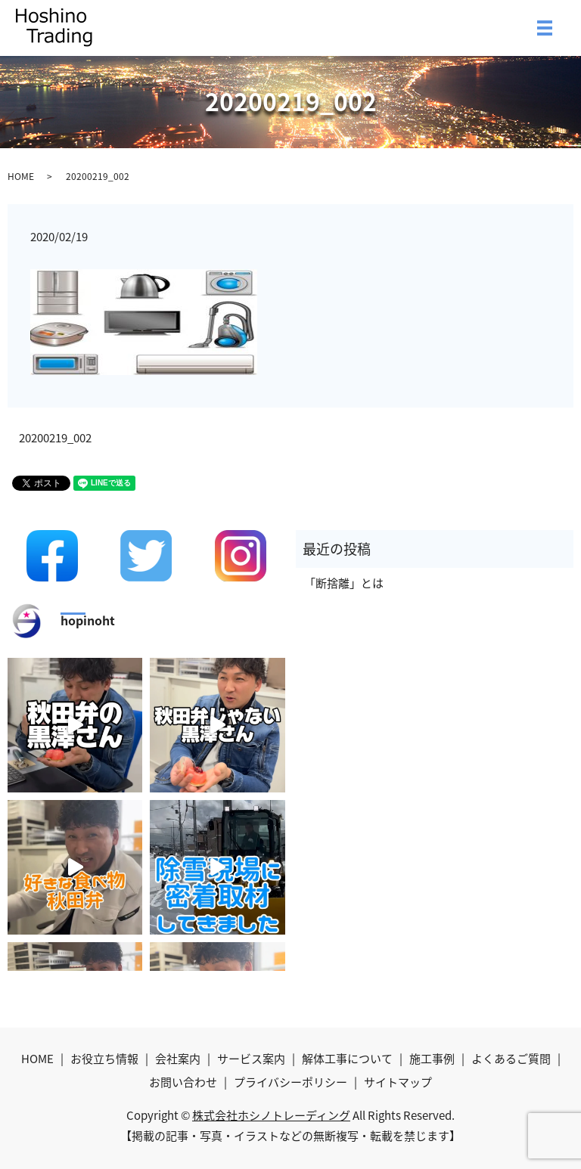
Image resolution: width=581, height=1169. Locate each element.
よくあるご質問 (511, 1058)
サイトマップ (398, 1082)
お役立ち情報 (104, 1058)
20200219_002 (55, 438)
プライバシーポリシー (290, 1082)
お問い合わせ (183, 1082)
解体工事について (347, 1058)
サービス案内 (251, 1058)
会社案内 (177, 1058)
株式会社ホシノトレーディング (271, 1115)
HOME (21, 176)
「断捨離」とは (344, 583)
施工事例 (432, 1058)
